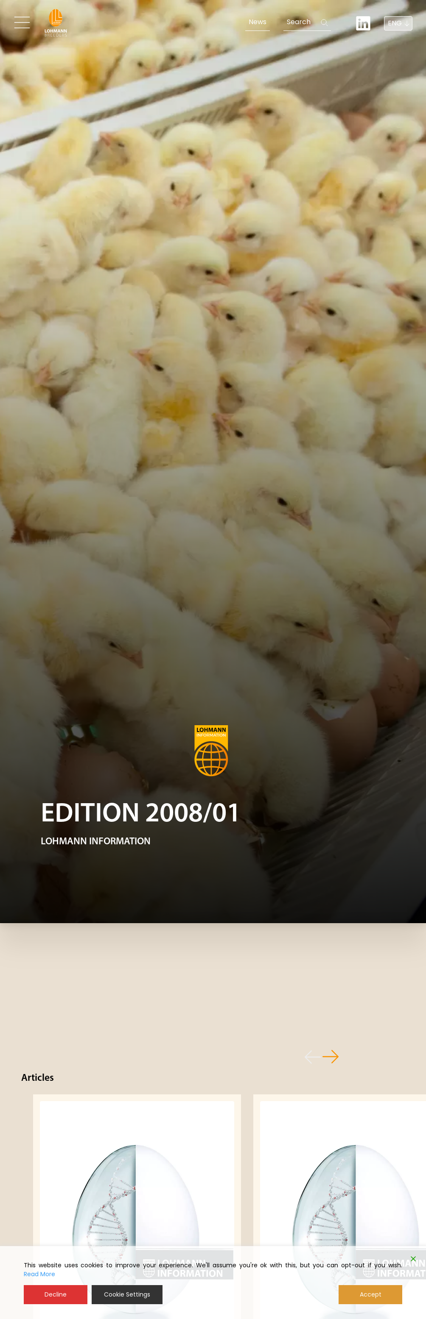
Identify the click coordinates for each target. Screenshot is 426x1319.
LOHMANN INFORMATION (96, 842)
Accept (370, 1294)
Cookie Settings (127, 1294)
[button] (309, 1057)
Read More (39, 1274)
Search (299, 22)
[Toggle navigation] (22, 22)
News (257, 22)
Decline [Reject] (56, 1294)
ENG (395, 23)
